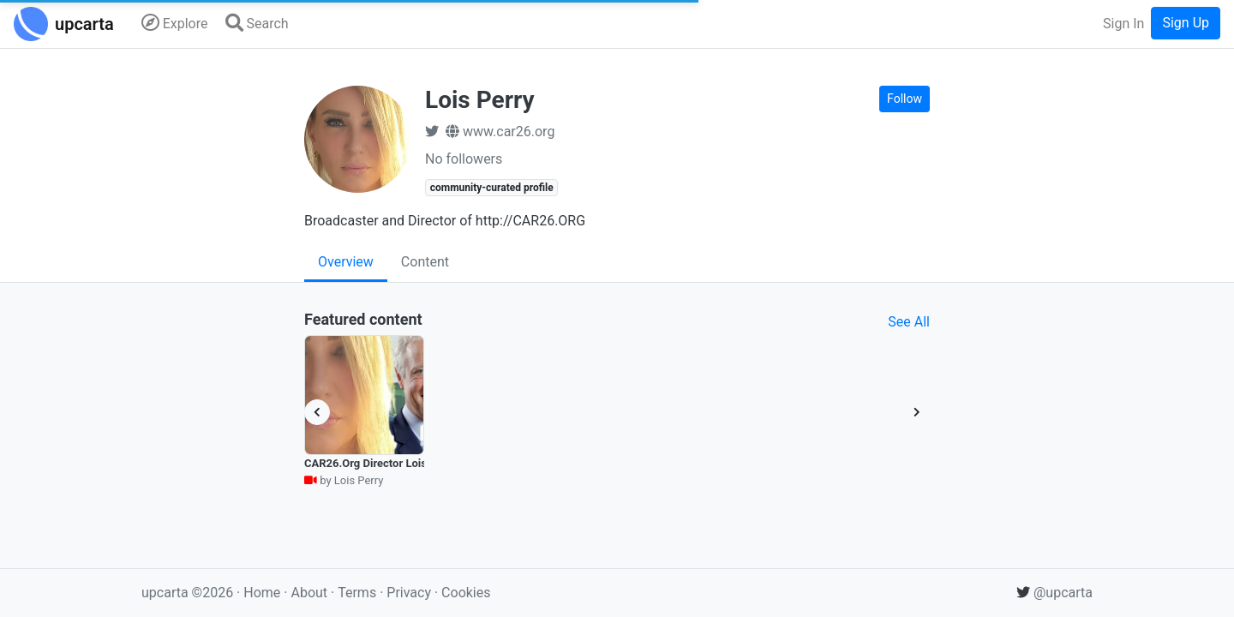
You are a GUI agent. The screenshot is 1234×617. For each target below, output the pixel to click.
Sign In (1123, 23)
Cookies (465, 592)
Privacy (410, 592)
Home (261, 592)
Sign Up (1185, 23)
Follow (904, 98)
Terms (359, 592)
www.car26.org (500, 131)
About (309, 592)
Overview (346, 262)
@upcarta (1054, 592)
